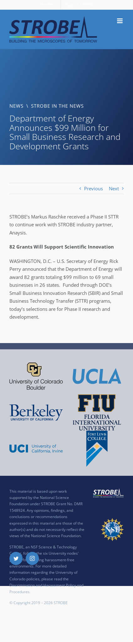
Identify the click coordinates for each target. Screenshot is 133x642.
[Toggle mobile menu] (120, 21)
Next (114, 188)
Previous (93, 188)
